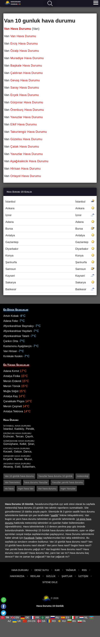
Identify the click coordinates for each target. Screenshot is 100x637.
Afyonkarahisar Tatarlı (16, 336)
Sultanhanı (28, 466)
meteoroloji (82, 476)
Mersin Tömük (11, 386)
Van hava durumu (47, 488)
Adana (50, 222)
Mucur (28, 459)
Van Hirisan (10, 351)
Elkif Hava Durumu (23, 124)
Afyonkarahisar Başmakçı (18, 326)
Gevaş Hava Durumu (25, 80)
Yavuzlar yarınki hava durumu (67, 482)
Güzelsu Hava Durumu (26, 139)
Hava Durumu (19, 570)
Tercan (19, 436)
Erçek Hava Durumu (24, 95)
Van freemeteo (12, 482)
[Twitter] (3, 613)
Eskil (17, 466)
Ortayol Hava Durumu (25, 176)
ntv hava (9, 488)
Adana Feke (10, 321)
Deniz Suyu (42, 570)
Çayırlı (29, 436)
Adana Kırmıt (11, 371)
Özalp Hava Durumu (24, 50)
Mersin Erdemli (12, 381)
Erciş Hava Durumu (24, 43)
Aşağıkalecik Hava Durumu (29, 161)
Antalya (50, 235)
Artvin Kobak (11, 315)
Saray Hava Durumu (24, 87)
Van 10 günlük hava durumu (19, 476)
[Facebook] (3, 606)
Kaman (18, 459)
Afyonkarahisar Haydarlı (17, 331)
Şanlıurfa (50, 262)
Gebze (18, 451)
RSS (84, 570)
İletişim (83, 576)
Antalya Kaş (10, 396)
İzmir (50, 215)
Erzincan (8, 436)
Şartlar (67, 576)
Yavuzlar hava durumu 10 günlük (55, 476)
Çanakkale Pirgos (13, 401)
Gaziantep (50, 242)
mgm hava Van (26, 488)
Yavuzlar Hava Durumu (26, 117)
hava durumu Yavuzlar (36, 482)
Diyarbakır (50, 249)
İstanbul (50, 201)
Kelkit (23, 444)
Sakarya (50, 282)
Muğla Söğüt (10, 391)
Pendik (30, 428)
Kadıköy (19, 428)
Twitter (39, 537)
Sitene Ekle (50, 582)
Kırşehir (8, 459)
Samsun (50, 269)
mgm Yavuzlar (68, 488)
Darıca (27, 451)
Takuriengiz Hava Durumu (28, 131)
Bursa (50, 228)
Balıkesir (50, 289)
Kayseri (50, 275)
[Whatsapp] (3, 600)
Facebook (29, 537)
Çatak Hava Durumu (24, 146)
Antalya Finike (11, 376)
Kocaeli (7, 451)
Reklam (35, 576)
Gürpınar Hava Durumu (26, 102)
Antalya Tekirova (13, 411)
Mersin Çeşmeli (12, 406)
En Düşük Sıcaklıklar (15, 309)
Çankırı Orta (10, 341)
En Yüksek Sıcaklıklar (16, 364)
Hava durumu (12, 2)
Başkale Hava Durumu (26, 65)
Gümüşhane (10, 444)
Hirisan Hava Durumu (25, 168)
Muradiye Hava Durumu (27, 58)
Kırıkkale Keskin (13, 356)
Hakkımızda (17, 576)
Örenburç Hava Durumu (27, 109)
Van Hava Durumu (17, 28)
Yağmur (71, 570)
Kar (57, 570)
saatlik (54, 515)
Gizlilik (51, 576)
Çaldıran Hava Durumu (26, 73)
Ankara (50, 208)
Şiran (31, 444)
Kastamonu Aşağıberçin (17, 346)
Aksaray (8, 466)
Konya (50, 255)
